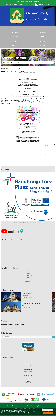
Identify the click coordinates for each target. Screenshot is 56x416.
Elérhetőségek (28, 281)
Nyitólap (14, 28)
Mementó (14, 45)
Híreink (29, 273)
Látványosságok (35, 406)
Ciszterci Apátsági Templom (31, 303)
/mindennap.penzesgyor (42, 4)
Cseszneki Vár (26, 293)
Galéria (29, 277)
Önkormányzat (45, 406)
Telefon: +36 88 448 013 (12, 4)
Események (14, 32)
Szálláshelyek (24, 406)
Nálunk (14, 41)
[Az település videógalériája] (12, 233)
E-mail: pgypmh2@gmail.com (26, 4)
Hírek (8, 406)
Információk (14, 37)
